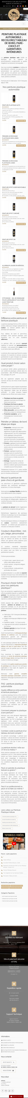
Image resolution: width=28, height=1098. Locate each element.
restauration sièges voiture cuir (15, 887)
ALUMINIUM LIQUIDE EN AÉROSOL (13, 265)
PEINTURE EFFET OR (8, 239)
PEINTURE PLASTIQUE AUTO (11, 105)
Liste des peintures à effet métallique (10, 826)
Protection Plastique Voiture (9, 901)
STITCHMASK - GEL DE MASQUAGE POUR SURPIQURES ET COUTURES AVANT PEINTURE (13, 300)
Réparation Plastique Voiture (9, 898)
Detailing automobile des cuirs (9, 823)
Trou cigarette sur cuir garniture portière (13, 873)
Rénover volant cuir (7, 828)
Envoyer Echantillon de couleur (9, 820)
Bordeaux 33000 (21, 942)
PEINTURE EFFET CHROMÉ (10, 213)
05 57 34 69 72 (8, 1062)
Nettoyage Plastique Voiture (9, 896)
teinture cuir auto (5, 887)
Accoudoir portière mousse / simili (11, 862)
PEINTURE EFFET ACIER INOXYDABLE (14, 187)
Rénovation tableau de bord (10, 876)
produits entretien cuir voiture (16, 885)
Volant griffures (7, 860)
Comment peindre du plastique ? (9, 817)
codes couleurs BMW (6, 885)
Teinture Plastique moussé (9, 870)
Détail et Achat (21, 121)
